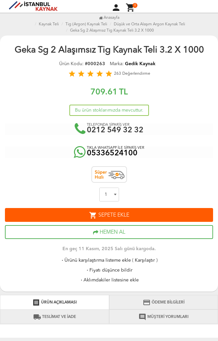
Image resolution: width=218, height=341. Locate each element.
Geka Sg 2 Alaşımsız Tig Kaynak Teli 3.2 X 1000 (112, 31)
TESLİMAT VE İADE (54, 317)
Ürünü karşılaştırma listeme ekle (96, 260)
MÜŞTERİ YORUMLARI (163, 317)
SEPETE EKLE (109, 215)
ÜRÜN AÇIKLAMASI (54, 302)
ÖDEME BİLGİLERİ (163, 302)
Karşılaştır (145, 260)
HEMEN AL (109, 232)
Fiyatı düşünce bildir (109, 270)
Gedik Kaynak (140, 64)
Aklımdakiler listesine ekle (109, 280)
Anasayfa (109, 18)
